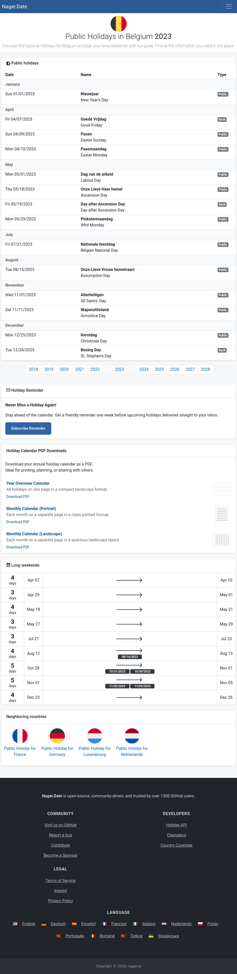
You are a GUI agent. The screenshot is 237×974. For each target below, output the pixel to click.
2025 (159, 369)
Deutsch (58, 923)
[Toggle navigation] (229, 7)
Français (119, 923)
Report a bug (60, 835)
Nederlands (181, 923)
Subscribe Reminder (28, 428)
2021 (79, 369)
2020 (64, 369)
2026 (174, 369)
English (28, 923)
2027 (190, 369)
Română (107, 936)
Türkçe (136, 936)
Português (75, 936)
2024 (143, 369)
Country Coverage (176, 845)
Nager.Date (14, 7)
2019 (49, 369)
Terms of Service (60, 880)
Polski (212, 923)
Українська (168, 936)
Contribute (60, 845)
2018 (33, 369)
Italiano (148, 923)
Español (88, 923)
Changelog (176, 835)
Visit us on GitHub (60, 825)
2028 (205, 369)
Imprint (60, 890)
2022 (95, 369)
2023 (119, 369)
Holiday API (176, 825)
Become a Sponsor (60, 855)
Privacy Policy (60, 900)
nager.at (134, 966)
